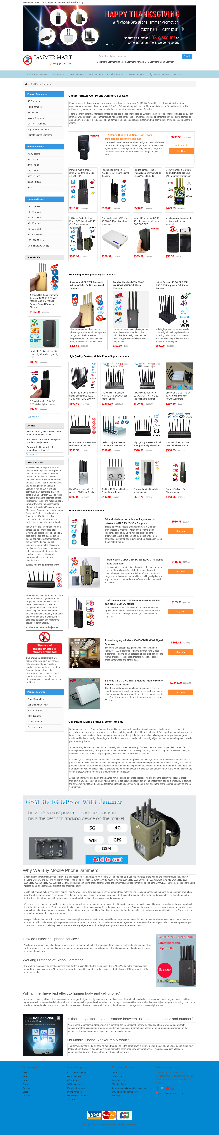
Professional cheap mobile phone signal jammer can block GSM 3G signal (133, 602)
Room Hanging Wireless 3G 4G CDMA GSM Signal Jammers (134, 642)
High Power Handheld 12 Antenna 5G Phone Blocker (82, 490)
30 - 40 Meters (34, 223)
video (25, 1076)
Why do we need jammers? (125, 1092)
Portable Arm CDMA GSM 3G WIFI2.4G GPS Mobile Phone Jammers (134, 561)
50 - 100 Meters (35, 234)
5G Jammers (34, 101)
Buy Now (181, 151)
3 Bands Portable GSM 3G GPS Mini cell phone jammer (43, 402)
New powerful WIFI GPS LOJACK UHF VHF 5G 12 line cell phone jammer (146, 396)
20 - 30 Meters (34, 217)
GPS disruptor (34, 716)
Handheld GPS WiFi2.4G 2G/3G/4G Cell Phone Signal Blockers (115, 173)
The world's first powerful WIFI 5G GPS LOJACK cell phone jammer (114, 396)
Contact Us (117, 1076)
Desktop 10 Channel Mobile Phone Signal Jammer (114, 490)
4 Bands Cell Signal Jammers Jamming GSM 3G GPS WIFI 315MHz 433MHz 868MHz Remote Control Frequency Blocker (44, 301)
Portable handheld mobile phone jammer (146, 490)
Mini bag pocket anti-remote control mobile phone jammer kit (179, 221)
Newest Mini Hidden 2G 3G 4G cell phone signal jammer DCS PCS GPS (147, 221)
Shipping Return (119, 1084)
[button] (36, 28)
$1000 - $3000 (34, 182)
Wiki (25, 1072)
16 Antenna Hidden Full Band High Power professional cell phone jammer (128, 137)
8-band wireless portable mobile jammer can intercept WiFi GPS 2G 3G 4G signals (130, 521)
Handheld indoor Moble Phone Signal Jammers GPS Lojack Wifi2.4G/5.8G (147, 173)
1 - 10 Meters (34, 206)
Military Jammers (36, 118)
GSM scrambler (35, 710)
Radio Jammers (35, 107)
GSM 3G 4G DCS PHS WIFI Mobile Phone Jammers (82, 444)
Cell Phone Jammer (106, 62)
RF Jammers (34, 112)
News (25, 1080)
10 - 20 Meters (34, 212)
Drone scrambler (35, 727)
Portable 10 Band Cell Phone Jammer (176, 490)
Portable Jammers (116, 74)
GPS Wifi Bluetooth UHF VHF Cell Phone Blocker (177, 444)
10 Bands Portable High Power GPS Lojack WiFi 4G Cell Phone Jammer (82, 221)
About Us (116, 1072)
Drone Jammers (136, 74)
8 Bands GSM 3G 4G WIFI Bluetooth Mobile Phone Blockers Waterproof (134, 682)
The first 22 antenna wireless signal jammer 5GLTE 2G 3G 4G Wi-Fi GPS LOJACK (83, 396)
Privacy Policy (118, 1080)
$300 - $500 (33, 170)
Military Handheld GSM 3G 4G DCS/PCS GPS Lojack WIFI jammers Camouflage (178, 173)
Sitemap (116, 1095)
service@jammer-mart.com (171, 1093)
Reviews (27, 1095)
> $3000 (31, 187)
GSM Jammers (77, 74)
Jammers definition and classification (129, 1088)
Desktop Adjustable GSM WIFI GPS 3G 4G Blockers (114, 444)
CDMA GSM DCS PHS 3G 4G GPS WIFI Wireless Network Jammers (178, 396)
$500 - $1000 (34, 176)
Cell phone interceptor (38, 705)
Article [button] (178, 74)
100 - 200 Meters (36, 240)
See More (32, 417)
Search (187, 56)
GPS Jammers (59, 74)
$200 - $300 (33, 165)
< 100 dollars (34, 154)
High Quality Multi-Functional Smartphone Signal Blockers (147, 444)
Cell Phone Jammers (37, 74)
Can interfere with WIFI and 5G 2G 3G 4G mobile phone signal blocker (114, 221)
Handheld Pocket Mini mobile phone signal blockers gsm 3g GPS (44, 354)
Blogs (25, 1092)
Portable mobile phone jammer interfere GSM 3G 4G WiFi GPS (81, 173)
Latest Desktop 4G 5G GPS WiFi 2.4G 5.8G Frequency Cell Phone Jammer (172, 285)
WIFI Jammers (96, 74)
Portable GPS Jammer (147, 62)
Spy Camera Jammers (38, 129)
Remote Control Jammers (40, 135)
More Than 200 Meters (38, 246)
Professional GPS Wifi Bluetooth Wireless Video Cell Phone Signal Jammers (87, 285)
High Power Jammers (159, 74)
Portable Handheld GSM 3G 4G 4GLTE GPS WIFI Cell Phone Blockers (128, 285)
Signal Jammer (166, 62)
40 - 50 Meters (34, 229)
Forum (26, 1084)
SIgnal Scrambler (36, 699)
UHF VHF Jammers (37, 123)
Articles (26, 1088)
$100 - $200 (33, 159)
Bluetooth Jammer (126, 62)
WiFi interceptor (35, 721)
